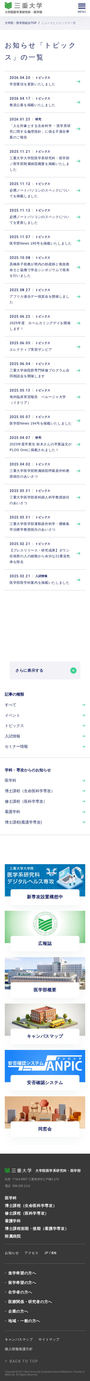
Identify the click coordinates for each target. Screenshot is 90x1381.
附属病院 (13, 1236)
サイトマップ (48, 1339)
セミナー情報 (16, 746)
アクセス (31, 1253)
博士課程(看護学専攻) (23, 822)
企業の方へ (18, 1311)
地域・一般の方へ (24, 1321)
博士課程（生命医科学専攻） (30, 791)
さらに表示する (46, 670)
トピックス (14, 726)
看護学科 (12, 812)
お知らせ (12, 1253)
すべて (10, 705)
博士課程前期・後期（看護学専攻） (37, 1229)
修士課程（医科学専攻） (26, 801)
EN (53, 1253)
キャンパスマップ (19, 1339)
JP (46, 1253)
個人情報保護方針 (19, 1349)
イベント (12, 715)
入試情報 (12, 736)
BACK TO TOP (24, 1361)
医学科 (10, 780)
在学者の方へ (20, 1292)
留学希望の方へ (22, 1283)
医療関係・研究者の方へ (30, 1302)
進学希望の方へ (22, 1273)
